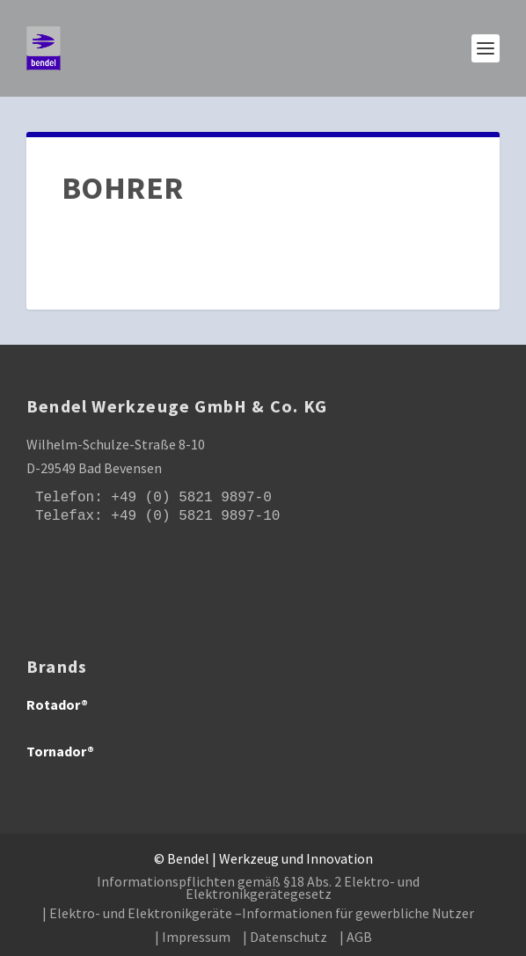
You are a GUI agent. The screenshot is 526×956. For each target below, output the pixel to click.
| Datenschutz (285, 936)
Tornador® (60, 751)
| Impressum (192, 936)
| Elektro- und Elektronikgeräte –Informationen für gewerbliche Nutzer (258, 913)
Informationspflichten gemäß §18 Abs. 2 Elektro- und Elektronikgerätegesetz (258, 887)
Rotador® (57, 704)
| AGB (356, 936)
